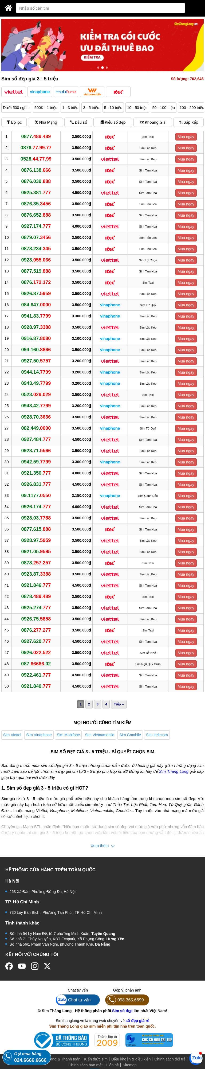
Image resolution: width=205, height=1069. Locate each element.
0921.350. (36, 473)
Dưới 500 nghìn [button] (16, 108)
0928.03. (36, 518)
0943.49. (36, 383)
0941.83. (36, 316)
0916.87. (36, 338)
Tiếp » (119, 704)
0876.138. (36, 170)
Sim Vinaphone (39, 735)
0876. (36, 147)
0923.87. (36, 574)
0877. (36, 136)
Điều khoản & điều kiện (131, 1059)
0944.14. (36, 372)
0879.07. (36, 237)
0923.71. (36, 450)
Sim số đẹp (122, 1011)
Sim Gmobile (130, 735)
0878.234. (36, 248)
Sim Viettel (12, 735)
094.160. (36, 349)
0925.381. (36, 192)
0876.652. (36, 215)
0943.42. (36, 405)
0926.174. (36, 506)
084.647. (36, 304)
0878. (36, 562)
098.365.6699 (124, 999)
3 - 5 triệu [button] (91, 108)
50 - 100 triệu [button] (163, 108)
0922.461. (36, 675)
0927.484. (36, 439)
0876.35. (36, 203)
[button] (13, 92)
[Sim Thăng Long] (8, 7)
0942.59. (36, 462)
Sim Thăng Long (173, 771)
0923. (36, 260)
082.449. (36, 428)
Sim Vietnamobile (99, 735)
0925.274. (36, 607)
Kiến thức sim (96, 1059)
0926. (36, 652)
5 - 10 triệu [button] (113, 108)
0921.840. (36, 686)
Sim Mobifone (68, 735)
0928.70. (36, 417)
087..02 (36, 663)
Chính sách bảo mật (85, 1065)
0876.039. (36, 181)
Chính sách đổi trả (170, 1059)
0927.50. (36, 361)
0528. (36, 159)
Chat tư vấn (73, 999)
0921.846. (36, 585)
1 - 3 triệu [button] (70, 108)
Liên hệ (112, 1065)
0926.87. (36, 293)
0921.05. (36, 551)
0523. (36, 394)
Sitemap (129, 1065)
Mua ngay (186, 137)
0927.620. (36, 641)
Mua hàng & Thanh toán (60, 1059)
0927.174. (36, 226)
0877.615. (36, 529)
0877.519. (36, 271)
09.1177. (36, 495)
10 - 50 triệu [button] (137, 108)
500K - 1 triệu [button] (45, 108)
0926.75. (36, 619)
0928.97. (36, 327)
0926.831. (36, 484)
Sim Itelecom (157, 735)
